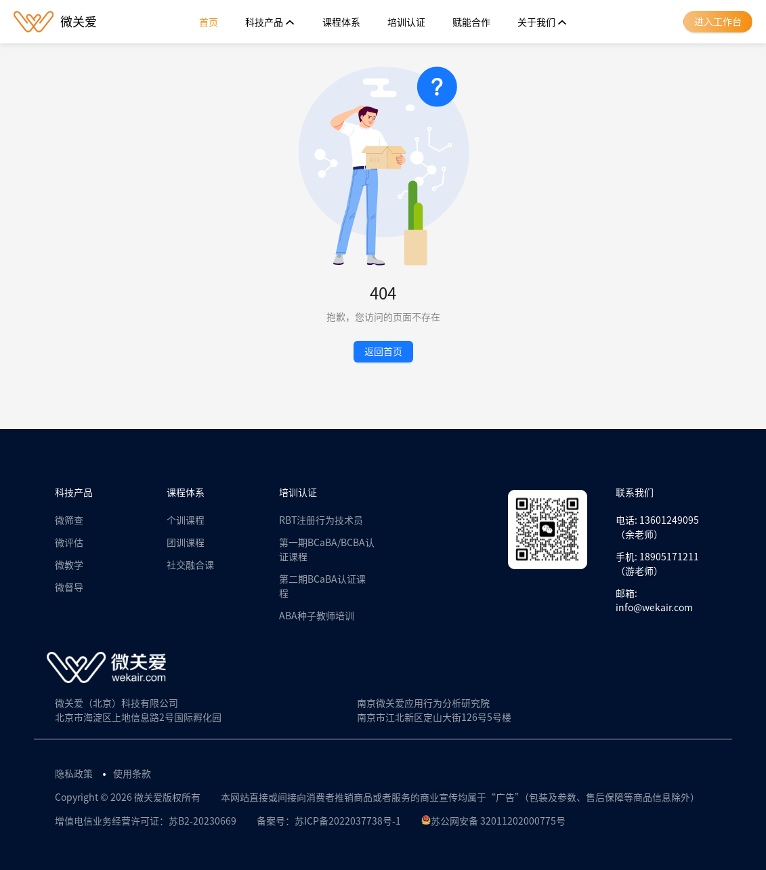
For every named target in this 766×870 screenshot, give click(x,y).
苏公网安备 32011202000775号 (493, 821)
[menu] (383, 22)
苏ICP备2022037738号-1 (348, 821)
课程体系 (341, 22)
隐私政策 (74, 774)
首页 (208, 22)
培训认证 (406, 22)
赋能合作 (471, 22)
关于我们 (542, 22)
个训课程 (186, 520)
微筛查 (69, 520)
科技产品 (270, 22)
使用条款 (132, 774)
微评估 (69, 542)
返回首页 (383, 351)
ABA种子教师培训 (316, 616)
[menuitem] (209, 22)
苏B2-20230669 (202, 821)
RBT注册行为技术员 (321, 520)
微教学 (69, 565)
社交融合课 (190, 565)
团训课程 (186, 542)
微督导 (69, 587)
